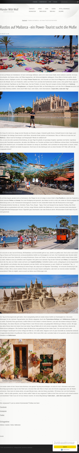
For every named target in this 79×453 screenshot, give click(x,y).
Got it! (65, 447)
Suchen (77, 2)
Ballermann (17, 424)
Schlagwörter (4, 421)
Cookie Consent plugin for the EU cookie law (65, 450)
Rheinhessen (32, 11)
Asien (46, 9)
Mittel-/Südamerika (64, 9)
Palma (12, 424)
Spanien (7, 424)
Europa (54, 9)
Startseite (31, 9)
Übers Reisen (42, 11)
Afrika (40, 9)
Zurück (2, 436)
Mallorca (2, 424)
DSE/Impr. (61, 11)
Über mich (52, 11)
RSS (50, 1)
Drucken (55, 1)
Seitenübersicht (43, 1)
